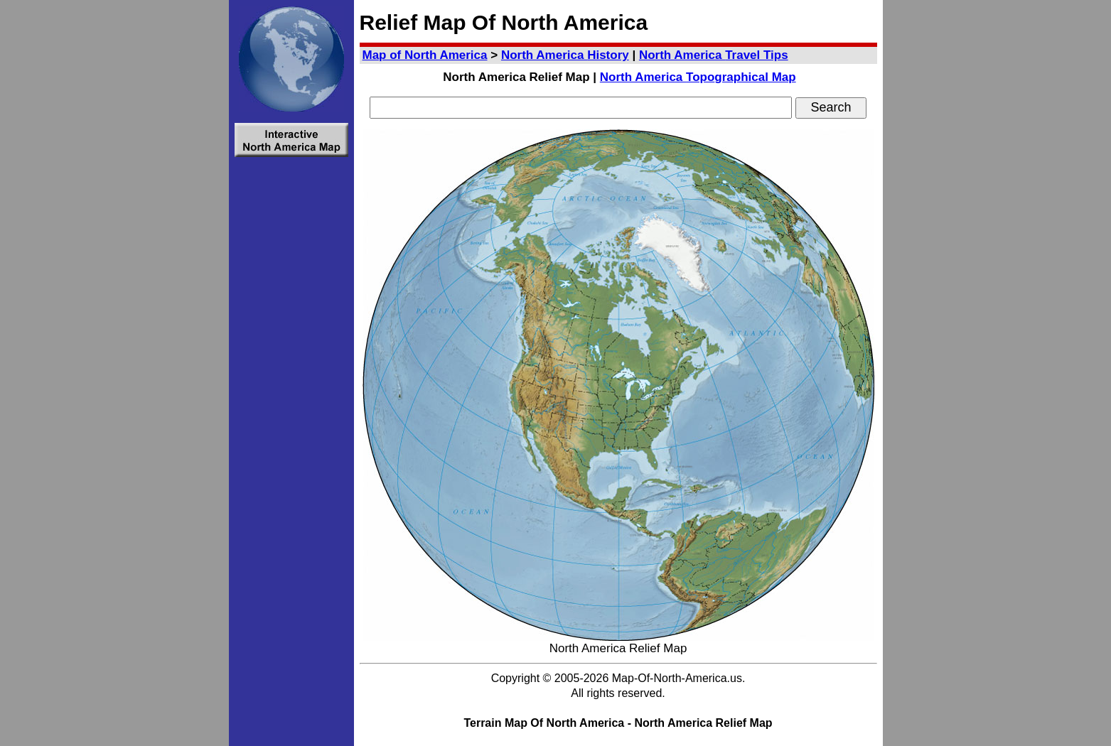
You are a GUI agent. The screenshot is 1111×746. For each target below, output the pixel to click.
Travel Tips (713, 55)
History (565, 55)
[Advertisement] (291, 376)
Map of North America (425, 55)
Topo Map (698, 77)
